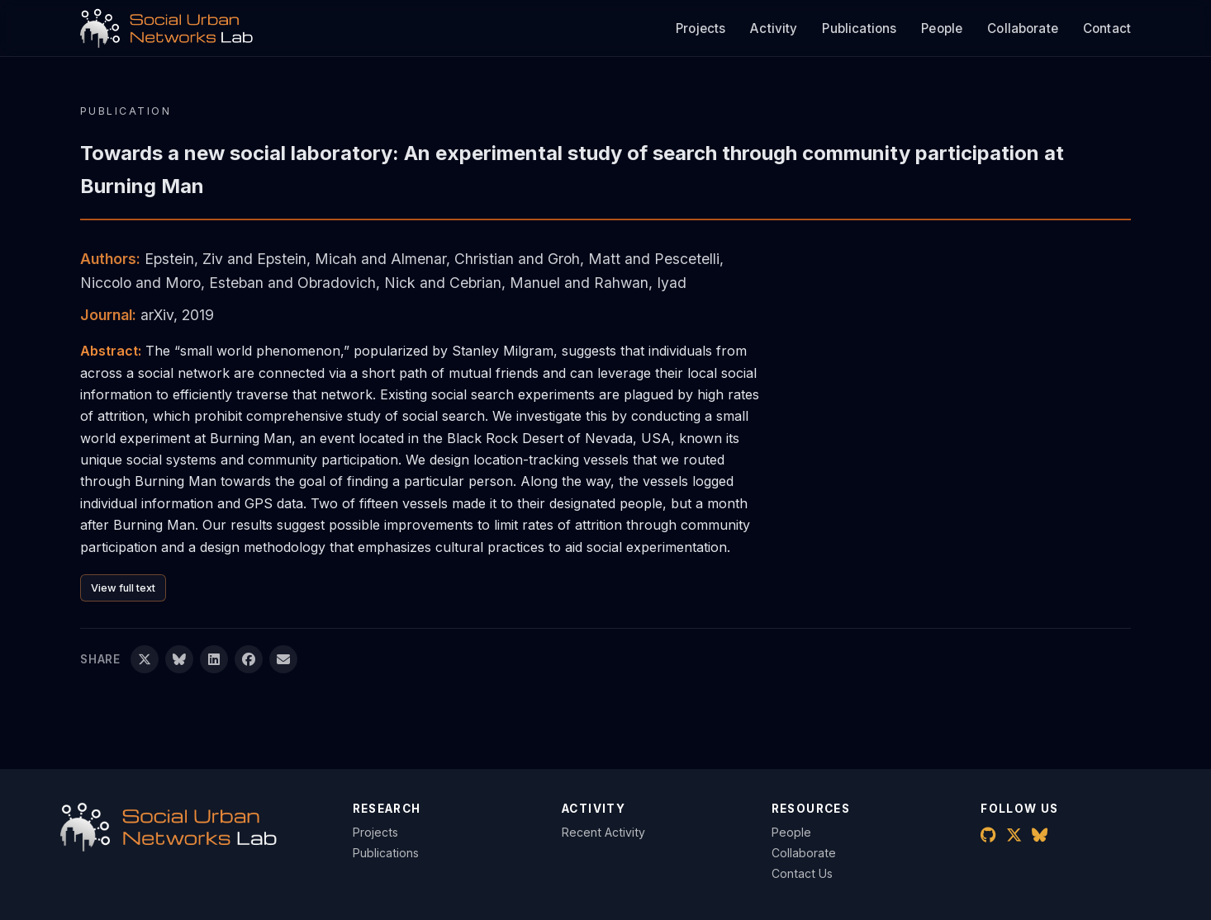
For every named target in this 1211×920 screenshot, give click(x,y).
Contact (1107, 28)
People (941, 28)
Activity (773, 28)
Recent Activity (603, 832)
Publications (859, 28)
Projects (700, 28)
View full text (123, 588)
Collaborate (1022, 28)
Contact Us (802, 873)
